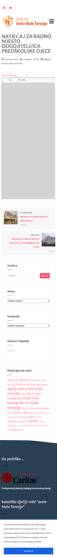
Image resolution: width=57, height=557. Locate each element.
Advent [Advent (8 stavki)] (14, 385)
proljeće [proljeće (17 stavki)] (31, 416)
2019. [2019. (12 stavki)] (39, 380)
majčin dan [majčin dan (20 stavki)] (27, 412)
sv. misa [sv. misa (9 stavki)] (20, 425)
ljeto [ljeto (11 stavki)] (13, 412)
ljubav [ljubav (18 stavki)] (18, 412)
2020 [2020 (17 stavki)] (43, 380)
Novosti (5, 63)
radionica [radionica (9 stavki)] (38, 417)
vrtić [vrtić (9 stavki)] (8, 430)
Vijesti (11, 63)
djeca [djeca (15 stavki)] (45, 384)
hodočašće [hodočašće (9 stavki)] (25, 408)
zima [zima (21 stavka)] (20, 429)
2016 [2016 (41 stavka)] (22, 380)
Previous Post (28, 217)
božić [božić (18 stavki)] (19, 384)
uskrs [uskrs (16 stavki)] (34, 425)
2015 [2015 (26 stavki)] (16, 380)
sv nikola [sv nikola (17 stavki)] (28, 425)
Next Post (28, 241)
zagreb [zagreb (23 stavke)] (14, 429)
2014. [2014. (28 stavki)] (10, 380)
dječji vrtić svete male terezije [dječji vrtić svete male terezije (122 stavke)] (25, 391)
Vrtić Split (18, 63)
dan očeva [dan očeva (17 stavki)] (38, 384)
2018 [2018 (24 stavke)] (34, 380)
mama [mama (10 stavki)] (35, 413)
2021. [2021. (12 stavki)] (9, 384)
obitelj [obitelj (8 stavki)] (15, 417)
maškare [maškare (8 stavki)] (10, 417)
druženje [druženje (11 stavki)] (23, 394)
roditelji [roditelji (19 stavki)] (11, 421)
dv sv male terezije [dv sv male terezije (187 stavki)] (22, 405)
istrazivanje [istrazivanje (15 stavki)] (34, 408)
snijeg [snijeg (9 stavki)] (18, 421)
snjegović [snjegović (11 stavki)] (24, 421)
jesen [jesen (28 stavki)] (47, 408)
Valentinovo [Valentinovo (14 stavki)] (43, 425)
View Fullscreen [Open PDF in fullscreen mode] (9, 75)
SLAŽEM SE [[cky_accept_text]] (28, 551)
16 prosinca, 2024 (11, 59)
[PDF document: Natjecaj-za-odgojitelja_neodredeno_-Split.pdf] (28, 138)
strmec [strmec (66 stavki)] (33, 420)
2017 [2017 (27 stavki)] (28, 380)
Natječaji (47, 59)
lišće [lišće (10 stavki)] (9, 413)
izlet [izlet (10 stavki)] (41, 408)
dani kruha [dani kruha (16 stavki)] (27, 384)
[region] (28, 538)
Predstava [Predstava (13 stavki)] (22, 416)
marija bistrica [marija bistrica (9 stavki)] (43, 413)
